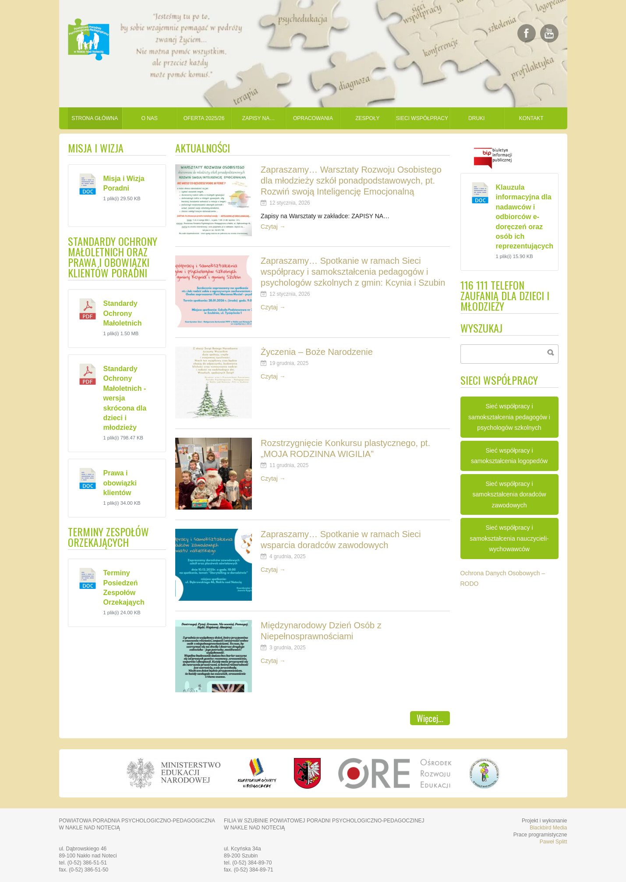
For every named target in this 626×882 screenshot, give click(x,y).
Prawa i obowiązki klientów (120, 482)
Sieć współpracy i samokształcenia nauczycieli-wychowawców (509, 538)
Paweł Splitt (553, 842)
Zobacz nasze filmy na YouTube (549, 33)
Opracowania (313, 118)
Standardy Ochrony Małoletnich (122, 313)
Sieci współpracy (422, 118)
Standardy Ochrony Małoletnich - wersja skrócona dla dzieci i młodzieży (125, 398)
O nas (149, 118)
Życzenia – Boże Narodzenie (317, 352)
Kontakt (531, 118)
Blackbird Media (548, 828)
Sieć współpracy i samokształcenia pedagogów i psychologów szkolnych (509, 417)
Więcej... (430, 718)
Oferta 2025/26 (204, 118)
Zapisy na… (258, 118)
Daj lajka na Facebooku (526, 33)
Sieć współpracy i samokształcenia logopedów (509, 456)
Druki (476, 118)
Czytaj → (273, 226)
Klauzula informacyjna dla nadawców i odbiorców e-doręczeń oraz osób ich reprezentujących (525, 217)
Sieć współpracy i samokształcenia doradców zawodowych (509, 494)
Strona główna (94, 118)
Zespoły (367, 118)
